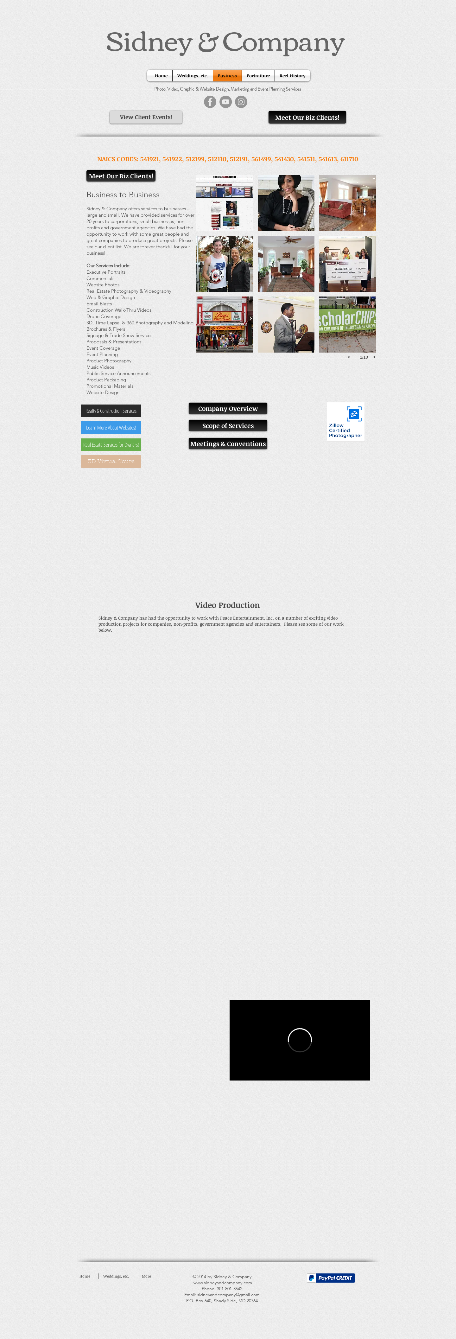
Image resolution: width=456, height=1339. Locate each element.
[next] (374, 357)
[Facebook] (210, 102)
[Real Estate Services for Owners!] (111, 444)
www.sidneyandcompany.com (222, 1282)
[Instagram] (241, 102)
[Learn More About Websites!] (111, 427)
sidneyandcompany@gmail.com (228, 1295)
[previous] (349, 357)
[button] (224, 203)
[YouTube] (225, 102)
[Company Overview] (228, 408)
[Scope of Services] (228, 425)
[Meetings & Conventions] (228, 443)
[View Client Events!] (146, 117)
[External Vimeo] (300, 1040)
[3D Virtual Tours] (111, 461)
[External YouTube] (228, 537)
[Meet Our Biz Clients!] (307, 117)
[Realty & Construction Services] (111, 411)
